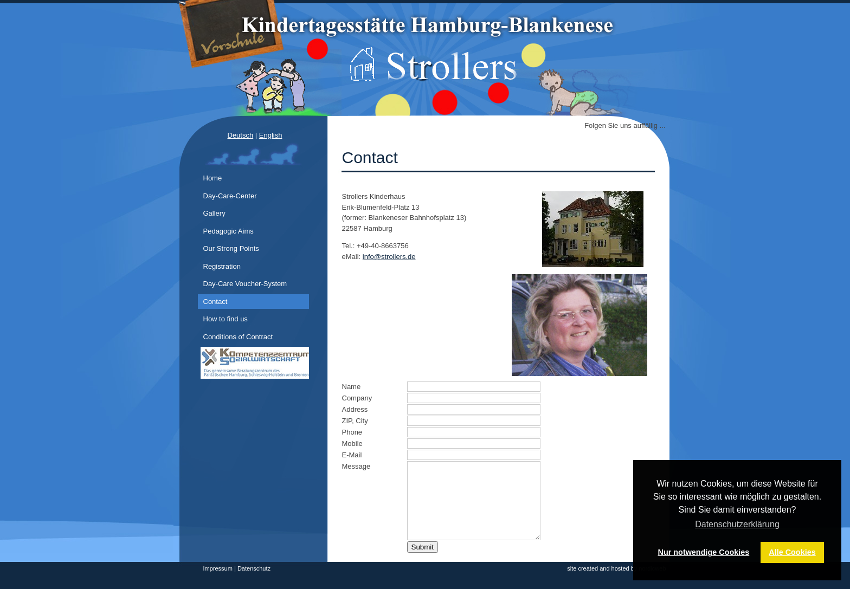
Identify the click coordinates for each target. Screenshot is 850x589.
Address (355, 409)
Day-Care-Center (230, 196)
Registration (222, 266)
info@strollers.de (389, 257)
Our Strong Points (231, 248)
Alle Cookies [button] (792, 552)
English (270, 135)
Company (357, 398)
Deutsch (241, 135)
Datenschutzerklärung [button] (737, 524)
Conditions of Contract (238, 337)
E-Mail (352, 455)
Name (351, 387)
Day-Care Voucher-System (245, 284)
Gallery (214, 213)
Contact (215, 301)
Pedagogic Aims (228, 231)
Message (356, 466)
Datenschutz (254, 568)
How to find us (225, 319)
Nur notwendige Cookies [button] (704, 552)
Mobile (352, 443)
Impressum (218, 568)
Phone (352, 432)
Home (212, 178)
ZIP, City (355, 421)
